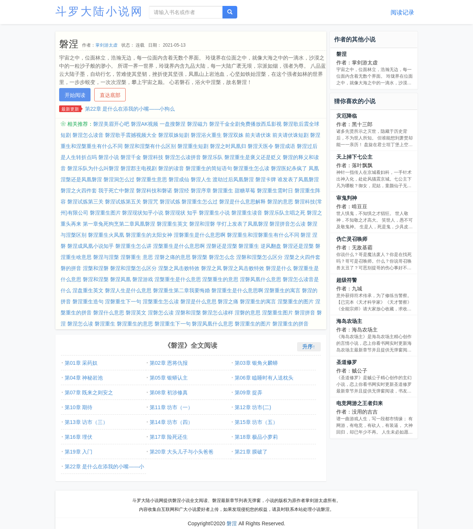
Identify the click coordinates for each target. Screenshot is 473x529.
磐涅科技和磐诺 (154, 190)
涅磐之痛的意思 (172, 257)
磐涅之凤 (211, 268)
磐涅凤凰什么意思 (212, 324)
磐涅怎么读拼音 (183, 157)
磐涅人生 (201, 179)
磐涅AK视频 (145, 124)
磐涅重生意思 (151, 179)
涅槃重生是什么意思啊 (179, 246)
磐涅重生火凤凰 (106, 235)
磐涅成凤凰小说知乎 (90, 246)
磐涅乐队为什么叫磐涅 (93, 168)
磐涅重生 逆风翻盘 (259, 246)
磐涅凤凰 (120, 279)
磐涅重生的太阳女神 (149, 235)
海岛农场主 (349, 321)
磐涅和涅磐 (202, 224)
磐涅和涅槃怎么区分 (133, 268)
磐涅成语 (285, 146)
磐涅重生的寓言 (258, 301)
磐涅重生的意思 (135, 324)
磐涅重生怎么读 (251, 168)
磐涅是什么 (279, 268)
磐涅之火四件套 (79, 190)
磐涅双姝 (233, 135)
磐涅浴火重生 (206, 135)
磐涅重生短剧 (192, 146)
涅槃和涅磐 (96, 268)
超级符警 (346, 280)
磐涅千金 (130, 157)
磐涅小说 (108, 157)
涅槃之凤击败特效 (179, 268)
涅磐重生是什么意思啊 (199, 235)
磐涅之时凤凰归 (228, 146)
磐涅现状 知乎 (181, 213)
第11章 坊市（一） (171, 407)
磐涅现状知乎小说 (142, 213)
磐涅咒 (150, 202)
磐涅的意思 (280, 202)
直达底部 (110, 95)
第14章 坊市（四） (171, 422)
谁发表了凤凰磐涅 (298, 179)
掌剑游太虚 (106, 45)
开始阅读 (75, 95)
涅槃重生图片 (277, 313)
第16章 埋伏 (78, 437)
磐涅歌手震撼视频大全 (131, 135)
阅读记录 (402, 12)
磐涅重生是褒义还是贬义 (252, 157)
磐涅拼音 (305, 313)
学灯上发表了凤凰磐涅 (242, 224)
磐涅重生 (105, 324)
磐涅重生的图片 (253, 324)
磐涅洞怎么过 (119, 179)
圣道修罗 (346, 362)
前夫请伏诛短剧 (290, 135)
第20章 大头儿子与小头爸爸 (182, 452)
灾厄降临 (346, 116)
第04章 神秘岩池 (84, 378)
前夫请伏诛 (258, 135)
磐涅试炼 (170, 202)
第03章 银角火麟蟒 (256, 363)
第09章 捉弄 (248, 392)
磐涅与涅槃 (106, 257)
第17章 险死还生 (169, 437)
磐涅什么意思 (108, 313)
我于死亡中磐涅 (116, 190)
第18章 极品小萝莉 (256, 437)
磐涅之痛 (228, 301)
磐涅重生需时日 (275, 190)
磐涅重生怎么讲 (133, 246)
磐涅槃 (199, 257)
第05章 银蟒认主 (169, 378)
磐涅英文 (136, 313)
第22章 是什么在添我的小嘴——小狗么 (130, 109)
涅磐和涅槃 (188, 313)
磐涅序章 (201, 190)
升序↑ (308, 347)
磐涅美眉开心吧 (111, 124)
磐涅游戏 (142, 279)
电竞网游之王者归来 (359, 403)
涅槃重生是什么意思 (177, 279)
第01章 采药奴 (81, 363)
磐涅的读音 (171, 168)
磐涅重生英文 (172, 224)
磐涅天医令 (260, 146)
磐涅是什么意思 (198, 301)
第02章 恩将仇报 (169, 363)
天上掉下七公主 (354, 157)
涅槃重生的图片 (296, 301)
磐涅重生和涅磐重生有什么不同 (263, 235)
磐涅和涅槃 (96, 279)
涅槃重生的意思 (220, 279)
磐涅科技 (153, 157)
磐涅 (341, 54)
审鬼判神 (346, 198)
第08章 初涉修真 (169, 392)
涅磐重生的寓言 (282, 290)
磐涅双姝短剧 (173, 135)
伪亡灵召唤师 (351, 239)
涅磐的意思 (248, 313)
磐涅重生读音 (246, 213)
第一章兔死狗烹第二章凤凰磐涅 (119, 224)
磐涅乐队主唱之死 (284, 213)
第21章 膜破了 (251, 452)
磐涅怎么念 (222, 257)
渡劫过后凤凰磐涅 (233, 179)
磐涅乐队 (212, 157)
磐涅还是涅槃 (298, 246)
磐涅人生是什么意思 (128, 290)
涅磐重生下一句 (123, 301)
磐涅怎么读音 (87, 135)
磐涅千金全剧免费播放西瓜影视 (245, 124)
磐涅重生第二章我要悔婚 (181, 290)
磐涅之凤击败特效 (243, 268)
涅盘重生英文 (87, 290)
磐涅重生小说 (214, 213)
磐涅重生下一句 (172, 324)
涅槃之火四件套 (302, 257)
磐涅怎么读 (80, 324)
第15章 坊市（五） (256, 422)
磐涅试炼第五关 (123, 202)
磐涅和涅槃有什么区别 (150, 146)
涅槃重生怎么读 (161, 301)
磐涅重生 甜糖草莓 (233, 190)
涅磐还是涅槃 (221, 246)
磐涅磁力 (197, 124)
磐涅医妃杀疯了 (289, 168)
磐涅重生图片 (105, 213)
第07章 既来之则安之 (89, 392)
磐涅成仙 (179, 179)
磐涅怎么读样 (217, 313)
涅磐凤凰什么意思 (260, 279)
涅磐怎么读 (161, 313)
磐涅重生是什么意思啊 (237, 290)
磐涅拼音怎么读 (287, 224)
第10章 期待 (78, 407)
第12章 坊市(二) (253, 407)
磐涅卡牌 (265, 179)
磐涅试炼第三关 (85, 202)
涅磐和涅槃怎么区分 (259, 257)
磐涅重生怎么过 (199, 202)
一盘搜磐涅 (173, 124)
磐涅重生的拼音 (290, 324)
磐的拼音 (71, 268)
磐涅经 (181, 190)
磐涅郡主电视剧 (138, 168)
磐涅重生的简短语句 (209, 168)
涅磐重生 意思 (136, 257)
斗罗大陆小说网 (99, 11)
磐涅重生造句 (87, 301)
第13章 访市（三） (86, 422)
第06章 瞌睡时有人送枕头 (264, 378)
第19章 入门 (78, 452)
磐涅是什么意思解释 (242, 202)
